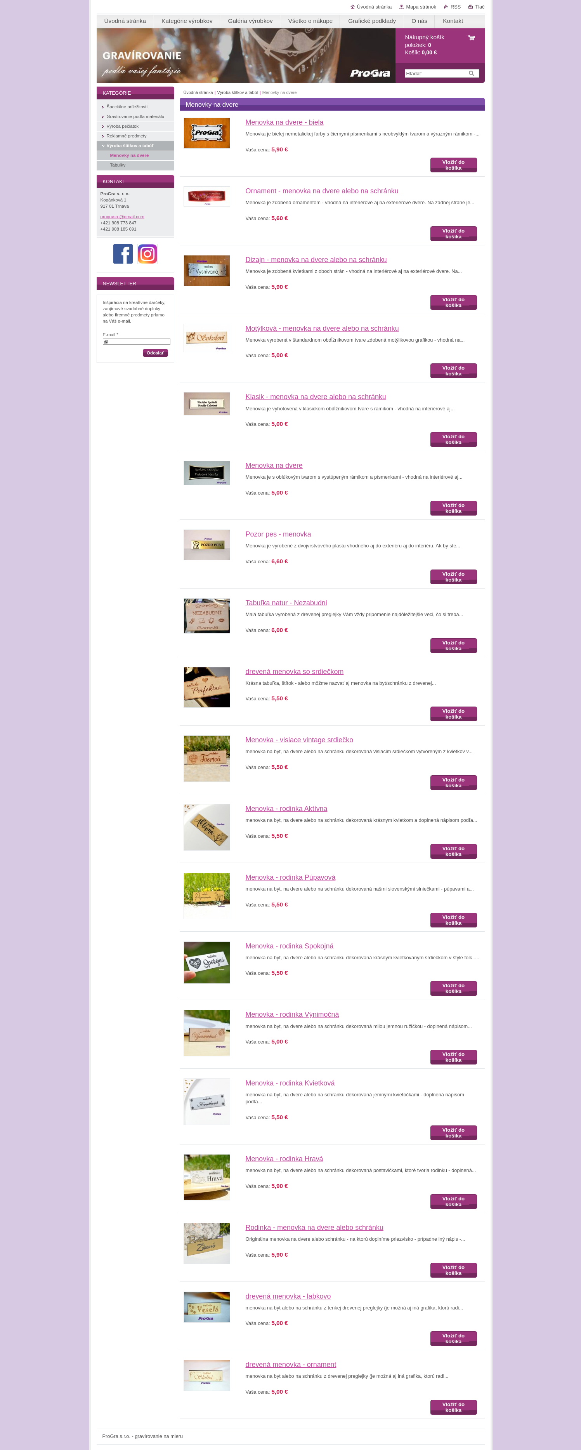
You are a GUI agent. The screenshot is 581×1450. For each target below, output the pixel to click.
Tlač (479, 7)
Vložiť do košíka (453, 165)
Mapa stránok (421, 7)
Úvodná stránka (374, 7)
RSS (456, 7)
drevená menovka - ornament (291, 1364)
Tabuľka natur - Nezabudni (286, 603)
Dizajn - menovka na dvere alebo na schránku (316, 260)
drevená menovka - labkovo (288, 1296)
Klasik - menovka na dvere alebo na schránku (316, 397)
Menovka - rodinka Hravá (284, 1159)
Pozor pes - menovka (278, 534)
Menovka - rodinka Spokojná (290, 946)
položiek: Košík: (424, 45)
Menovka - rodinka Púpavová (291, 877)
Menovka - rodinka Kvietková (290, 1083)
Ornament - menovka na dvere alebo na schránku (322, 191)
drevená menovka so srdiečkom (295, 672)
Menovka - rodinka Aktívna (287, 809)
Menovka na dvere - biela (285, 122)
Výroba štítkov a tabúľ (237, 92)
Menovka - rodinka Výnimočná (292, 1014)
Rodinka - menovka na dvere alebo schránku (314, 1227)
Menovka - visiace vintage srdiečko (300, 740)
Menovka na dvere (274, 465)
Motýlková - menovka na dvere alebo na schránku (322, 328)
